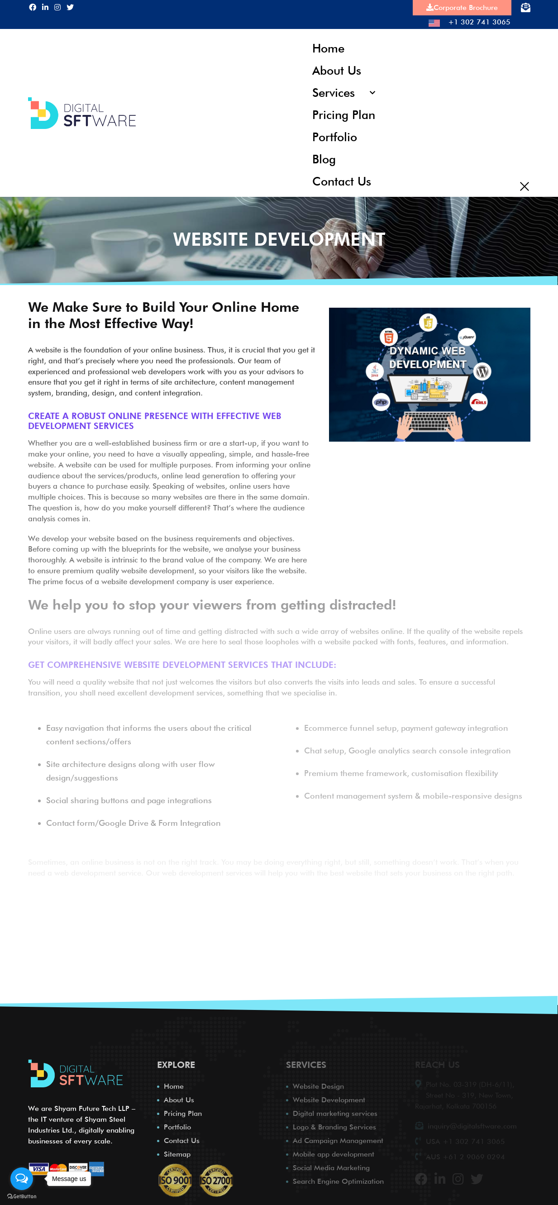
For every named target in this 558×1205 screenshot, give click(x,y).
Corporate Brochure (462, 7)
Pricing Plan (343, 113)
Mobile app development (333, 1151)
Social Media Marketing (331, 1165)
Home (328, 48)
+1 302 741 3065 (469, 22)
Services (333, 91)
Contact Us (341, 178)
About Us (336, 69)
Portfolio (334, 135)
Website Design (318, 1083)
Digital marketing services (335, 1110)
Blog (324, 156)
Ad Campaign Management (338, 1138)
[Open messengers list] (21, 1178)
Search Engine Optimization (338, 1178)
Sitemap (177, 1151)
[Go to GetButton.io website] (21, 1196)
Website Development (329, 1097)
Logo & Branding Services (334, 1124)
